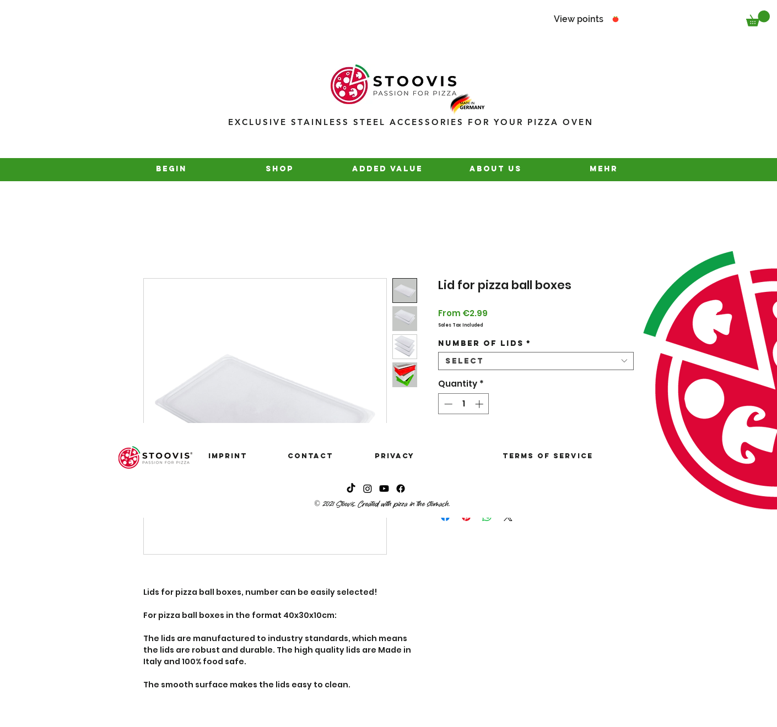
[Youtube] (384, 488)
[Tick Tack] (351, 488)
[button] (758, 18)
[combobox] (536, 361)
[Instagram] (367, 488)
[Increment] (480, 404)
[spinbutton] (464, 404)
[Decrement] (447, 404)
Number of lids (484, 343)
